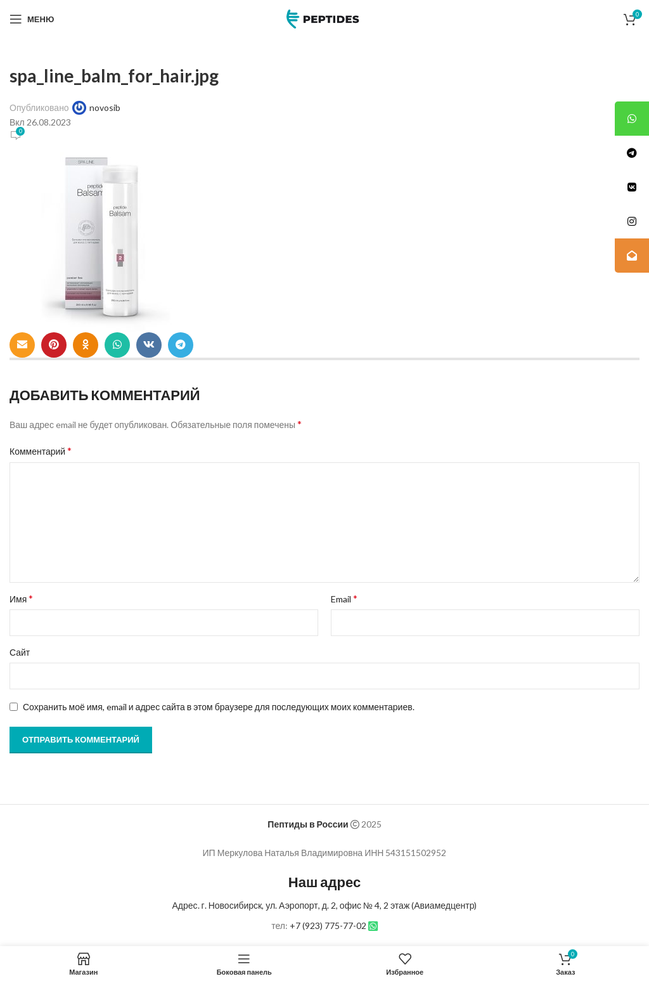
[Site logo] (324, 18)
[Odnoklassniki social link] (85, 345)
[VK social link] (149, 345)
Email (344, 598)
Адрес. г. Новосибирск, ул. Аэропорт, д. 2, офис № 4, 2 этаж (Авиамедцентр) (324, 905)
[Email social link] (22, 345)
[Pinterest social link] (54, 345)
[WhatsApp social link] (117, 345)
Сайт (20, 652)
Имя (21, 598)
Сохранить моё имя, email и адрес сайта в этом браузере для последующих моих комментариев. (218, 706)
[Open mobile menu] (31, 19)
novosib (104, 107)
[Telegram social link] (180, 345)
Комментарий (41, 451)
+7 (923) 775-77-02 (328, 925)
